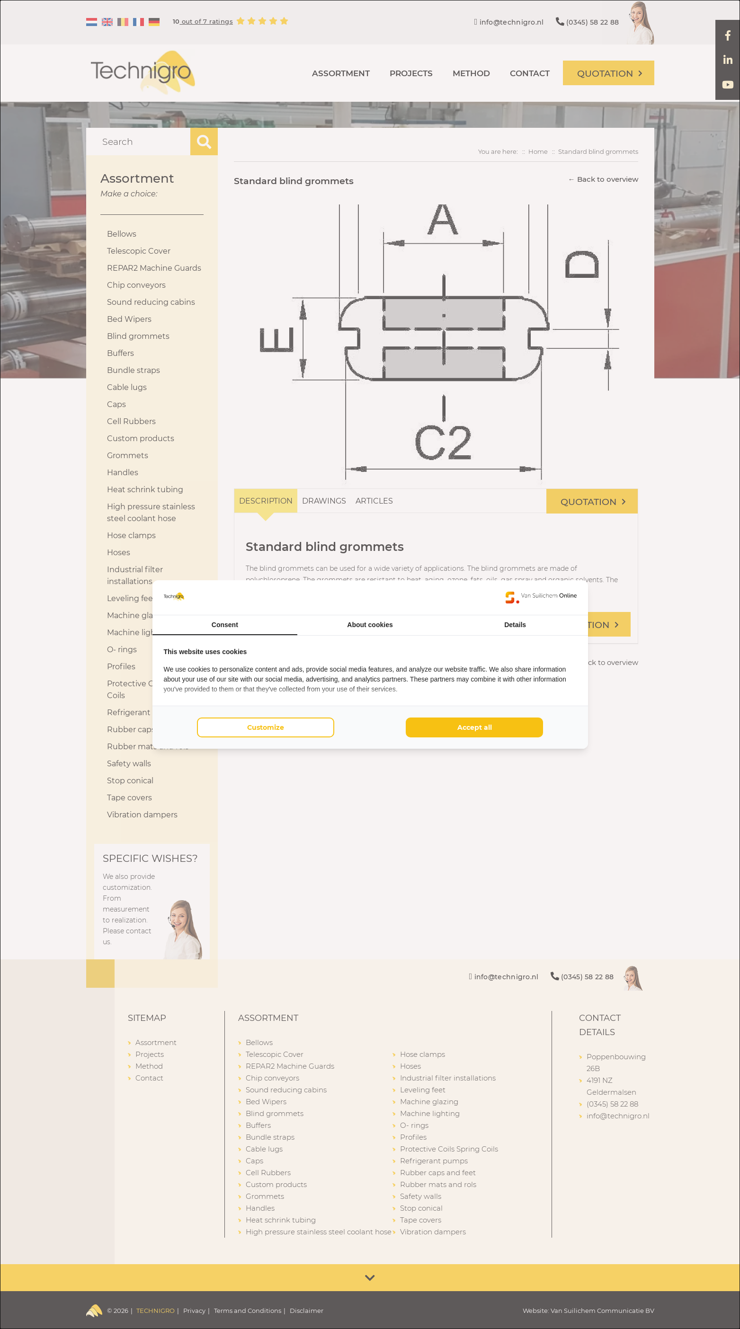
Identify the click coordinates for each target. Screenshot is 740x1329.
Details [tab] (515, 625)
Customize (265, 727)
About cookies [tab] (369, 625)
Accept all (474, 727)
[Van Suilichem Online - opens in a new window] (541, 597)
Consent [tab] (225, 625)
